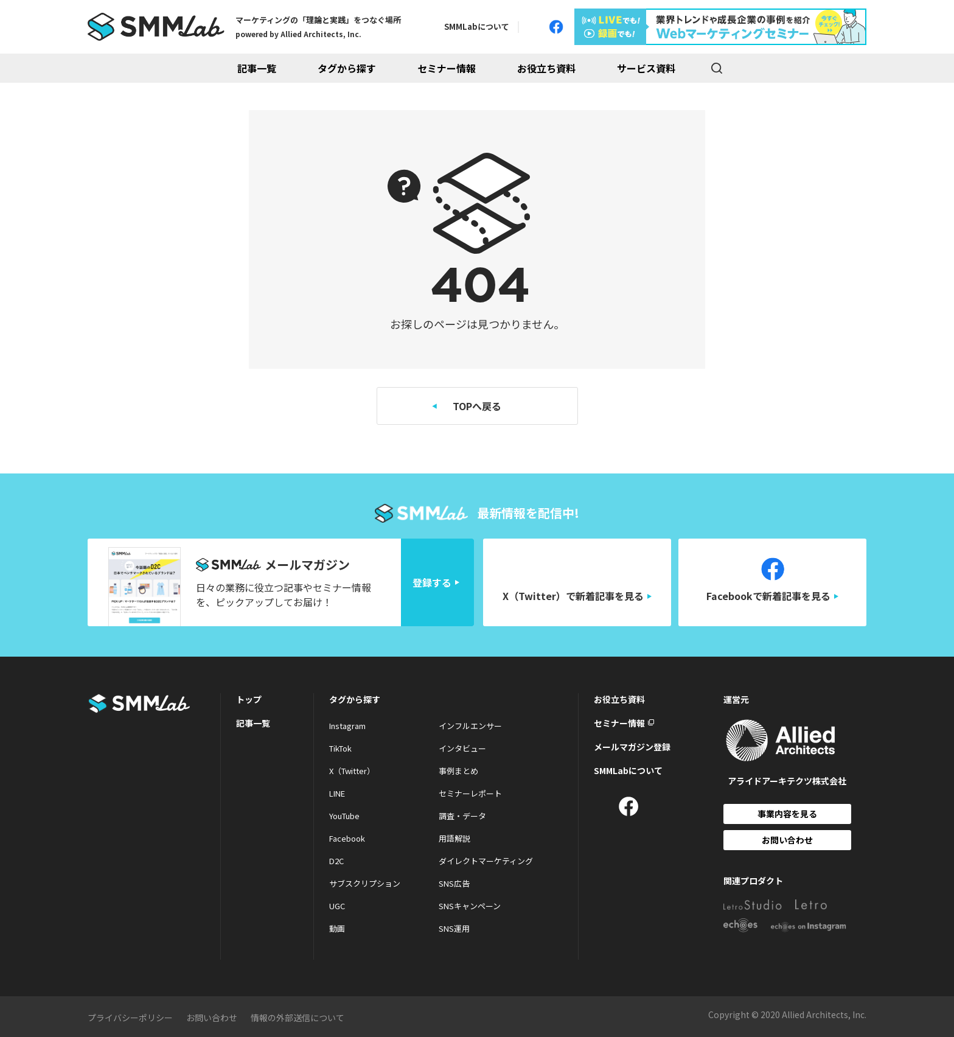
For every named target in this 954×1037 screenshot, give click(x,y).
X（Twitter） (352, 771)
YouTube (344, 816)
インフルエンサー (470, 725)
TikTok (340, 748)
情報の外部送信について (297, 1017)
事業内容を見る (787, 814)
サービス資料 (646, 68)
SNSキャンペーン (470, 906)
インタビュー (462, 748)
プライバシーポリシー (130, 1017)
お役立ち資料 (546, 68)
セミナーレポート (470, 793)
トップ (249, 699)
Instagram (347, 725)
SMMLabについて (476, 26)
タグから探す (347, 68)
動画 (337, 928)
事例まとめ (458, 771)
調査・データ (462, 816)
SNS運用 (454, 928)
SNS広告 (454, 883)
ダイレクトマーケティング (486, 861)
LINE (337, 793)
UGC (337, 906)
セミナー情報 (446, 68)
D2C (336, 861)
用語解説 (454, 838)
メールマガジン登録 (632, 747)
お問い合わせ (787, 840)
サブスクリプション (364, 883)
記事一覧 (256, 68)
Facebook (347, 838)
